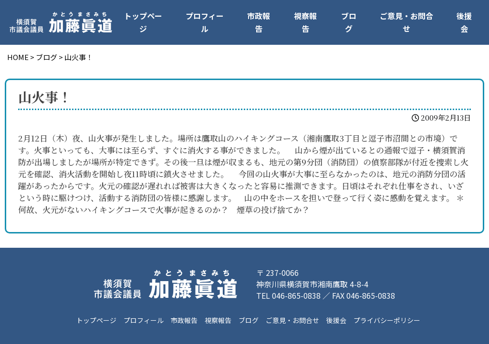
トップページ (143, 22)
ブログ (348, 22)
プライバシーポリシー (387, 320)
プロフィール (205, 22)
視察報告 (305, 22)
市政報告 (258, 22)
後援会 (464, 22)
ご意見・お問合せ (406, 22)
